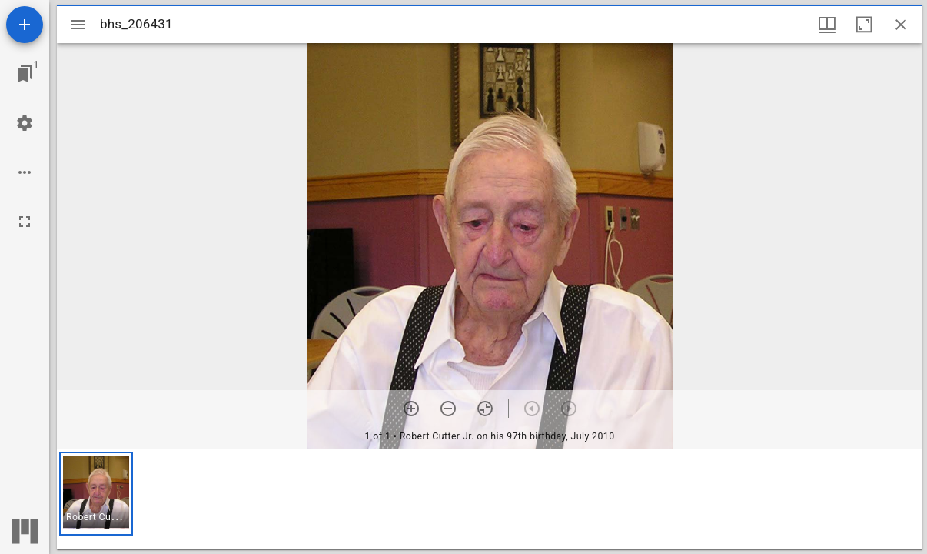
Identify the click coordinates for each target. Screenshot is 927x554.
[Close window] (900, 24)
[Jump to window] (24, 73)
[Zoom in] (411, 408)
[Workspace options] (24, 172)
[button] (96, 494)
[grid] (489, 499)
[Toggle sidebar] (78, 24)
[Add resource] (24, 24)
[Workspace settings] (24, 123)
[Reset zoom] (485, 408)
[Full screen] (24, 221)
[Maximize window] (864, 24)
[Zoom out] (448, 408)
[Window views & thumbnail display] (827, 24)
